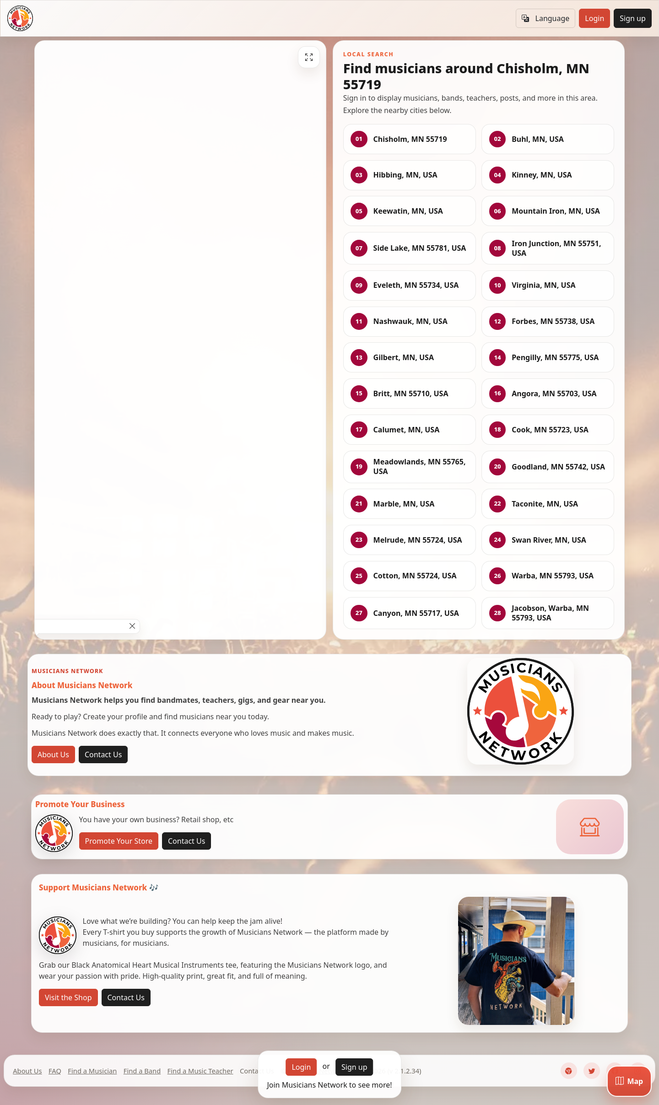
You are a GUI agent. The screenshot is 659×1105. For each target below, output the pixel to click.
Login (594, 18)
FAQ (55, 1070)
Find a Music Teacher (200, 1070)
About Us (53, 754)
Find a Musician (92, 1070)
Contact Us (103, 754)
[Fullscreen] (309, 57)
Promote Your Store (118, 841)
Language (545, 18)
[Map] (629, 1081)
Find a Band (142, 1070)
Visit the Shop (68, 997)
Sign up (633, 18)
